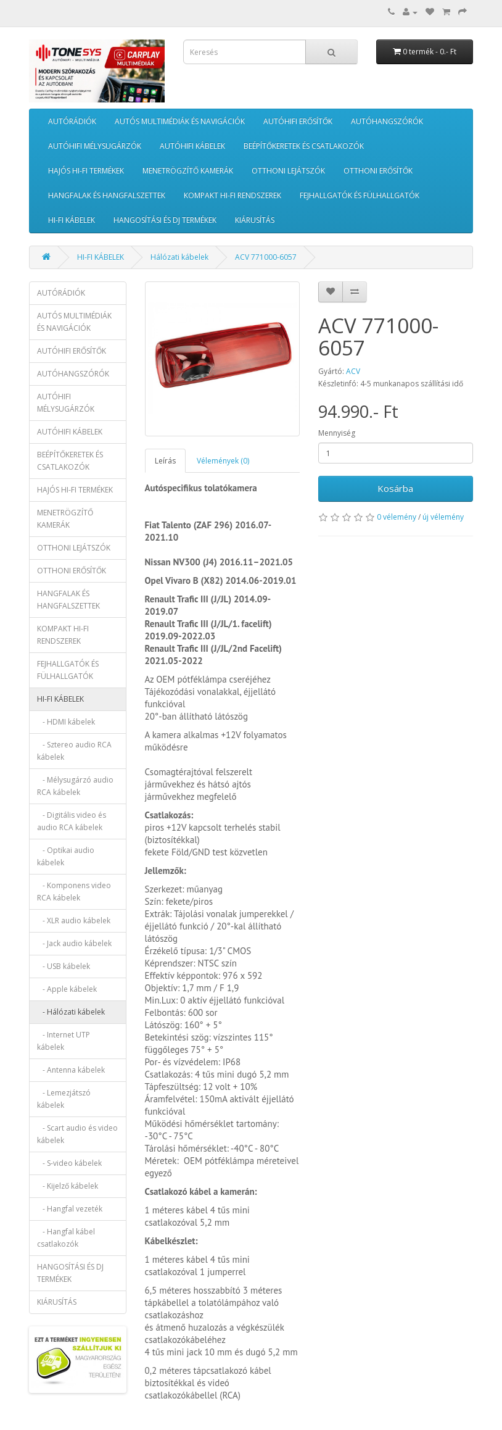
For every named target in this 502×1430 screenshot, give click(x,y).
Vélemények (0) (223, 460)
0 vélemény (396, 517)
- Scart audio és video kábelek (77, 1134)
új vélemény (443, 517)
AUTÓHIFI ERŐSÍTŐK (297, 121)
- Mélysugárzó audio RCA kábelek (75, 786)
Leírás (165, 460)
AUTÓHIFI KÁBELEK (192, 146)
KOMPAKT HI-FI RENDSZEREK (232, 195)
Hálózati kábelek (179, 257)
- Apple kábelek (67, 989)
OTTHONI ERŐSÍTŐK (378, 170)
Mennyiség (336, 433)
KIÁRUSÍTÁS (254, 220)
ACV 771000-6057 (266, 257)
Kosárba (395, 488)
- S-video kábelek (69, 1163)
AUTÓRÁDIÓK (72, 121)
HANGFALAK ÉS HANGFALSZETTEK (106, 195)
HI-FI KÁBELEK (71, 220)
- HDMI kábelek (66, 722)
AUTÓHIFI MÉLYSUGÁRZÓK (94, 146)
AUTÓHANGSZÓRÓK (387, 121)
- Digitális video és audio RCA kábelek (71, 821)
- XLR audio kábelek (73, 920)
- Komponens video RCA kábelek (74, 891)
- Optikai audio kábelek (65, 856)
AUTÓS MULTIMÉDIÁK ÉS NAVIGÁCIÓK (180, 121)
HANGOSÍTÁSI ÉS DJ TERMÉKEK (164, 220)
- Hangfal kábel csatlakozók (66, 1237)
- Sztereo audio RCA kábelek (74, 750)
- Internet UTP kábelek (63, 1040)
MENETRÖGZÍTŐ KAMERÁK (187, 170)
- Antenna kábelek (71, 1070)
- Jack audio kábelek (74, 943)
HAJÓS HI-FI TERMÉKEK (86, 170)
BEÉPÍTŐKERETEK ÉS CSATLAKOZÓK (304, 146)
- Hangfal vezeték (69, 1208)
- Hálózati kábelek (71, 1012)
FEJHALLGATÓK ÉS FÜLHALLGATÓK (359, 195)
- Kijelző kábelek (67, 1186)
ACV (353, 371)
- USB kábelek (63, 966)
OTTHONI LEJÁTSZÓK (288, 170)
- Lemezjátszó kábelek (64, 1098)
